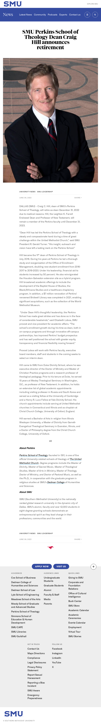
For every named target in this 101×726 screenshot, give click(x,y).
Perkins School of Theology (25, 611)
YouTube (56, 662)
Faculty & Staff (51, 594)
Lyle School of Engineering (25, 594)
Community (40, 14)
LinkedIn (56, 657)
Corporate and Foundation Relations (76, 585)
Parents (48, 603)
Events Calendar (77, 622)
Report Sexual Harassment (34, 676)
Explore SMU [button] (92, 4)
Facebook (57, 648)
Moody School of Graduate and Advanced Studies (25, 605)
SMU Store (74, 605)
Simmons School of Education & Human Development (21, 619)
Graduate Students (54, 585)
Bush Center (75, 601)
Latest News (25, 14)
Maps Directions (36, 653)
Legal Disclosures (36, 662)
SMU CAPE (17, 627)
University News (27, 192)
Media (47, 599)
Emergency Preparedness (34, 697)
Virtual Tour (74, 631)
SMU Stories (74, 636)
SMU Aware (33, 690)
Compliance (33, 657)
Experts (63, 14)
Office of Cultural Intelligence (77, 595)
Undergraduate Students (52, 579)
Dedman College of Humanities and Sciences (24, 584)
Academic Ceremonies (74, 616)
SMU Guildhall (18, 636)
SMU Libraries (18, 631)
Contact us (74, 14)
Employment (74, 627)
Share (77, 198)
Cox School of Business (23, 577)
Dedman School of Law (23, 590)
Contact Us (33, 648)
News (8, 14)
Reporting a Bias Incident (36, 684)
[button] (93, 567)
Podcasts (52, 14)
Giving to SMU (75, 577)
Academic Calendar (78, 610)
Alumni (47, 590)
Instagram (57, 653)
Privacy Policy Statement (34, 669)
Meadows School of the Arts (25, 599)
